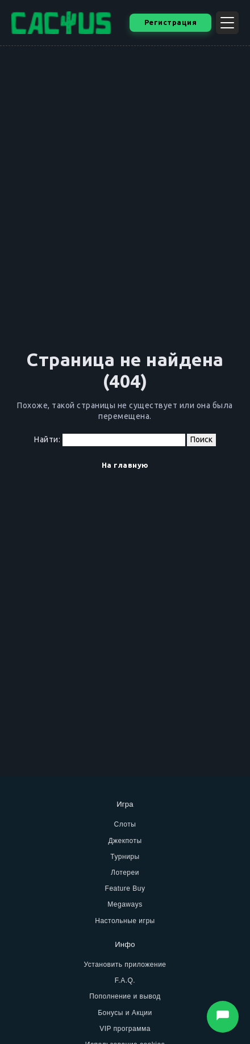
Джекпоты (124, 841)
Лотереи (125, 873)
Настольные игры (125, 921)
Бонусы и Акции (125, 1013)
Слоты (125, 824)
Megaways (124, 904)
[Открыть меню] (227, 22)
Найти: (47, 439)
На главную (125, 465)
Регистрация (170, 22)
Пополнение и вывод (125, 996)
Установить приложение (125, 964)
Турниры (124, 857)
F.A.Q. (125, 980)
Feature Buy (125, 888)
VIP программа (125, 1029)
